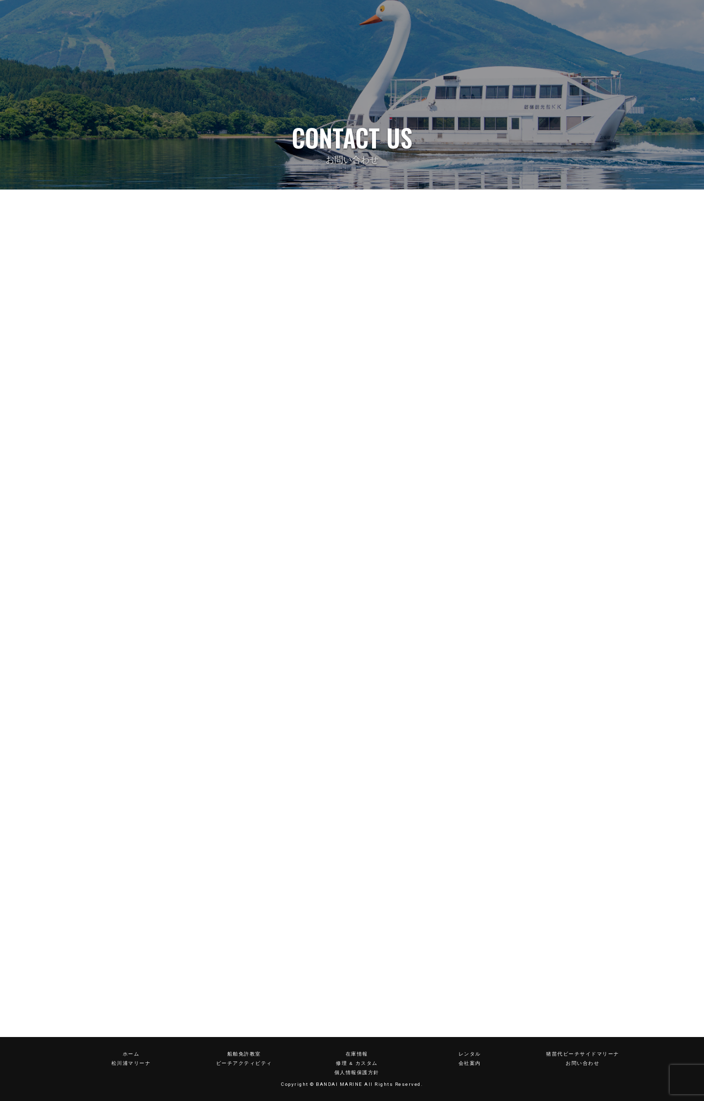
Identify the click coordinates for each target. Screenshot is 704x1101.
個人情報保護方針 (356, 1072)
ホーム (131, 1054)
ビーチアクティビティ (244, 1063)
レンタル (470, 1054)
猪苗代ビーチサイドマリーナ (582, 1054)
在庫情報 (357, 1054)
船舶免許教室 (244, 1054)
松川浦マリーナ (131, 1063)
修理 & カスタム (356, 1063)
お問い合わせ (582, 1063)
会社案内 (470, 1063)
